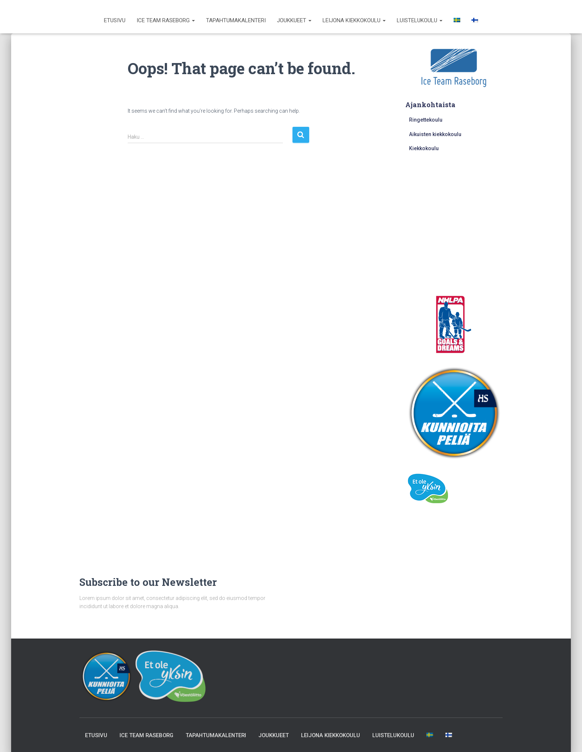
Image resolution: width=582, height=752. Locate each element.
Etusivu (114, 20)
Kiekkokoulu (424, 148)
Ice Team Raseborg (166, 20)
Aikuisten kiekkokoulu (435, 134)
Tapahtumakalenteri (236, 20)
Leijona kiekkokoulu (354, 20)
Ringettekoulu (425, 120)
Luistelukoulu (419, 20)
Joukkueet (294, 20)
